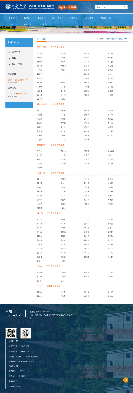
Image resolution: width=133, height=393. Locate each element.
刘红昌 (63, 187)
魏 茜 (110, 87)
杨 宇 (86, 200)
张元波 (86, 136)
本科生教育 (56, 18)
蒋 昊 (110, 62)
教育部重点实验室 (15, 357)
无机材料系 (25, 351)
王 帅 (110, 136)
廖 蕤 (39, 232)
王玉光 (86, 196)
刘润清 (86, 70)
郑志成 (86, 257)
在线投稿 (12, 371)
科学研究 (89, 18)
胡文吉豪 (111, 151)
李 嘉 (86, 292)
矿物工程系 (13, 346)
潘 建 (63, 127)
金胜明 (39, 155)
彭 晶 (110, 240)
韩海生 (86, 58)
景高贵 (110, 224)
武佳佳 (39, 91)
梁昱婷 (63, 272)
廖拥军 (86, 272)
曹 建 (39, 53)
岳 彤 (63, 95)
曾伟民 (63, 204)
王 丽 (63, 87)
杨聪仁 (110, 91)
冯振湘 (39, 115)
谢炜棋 (39, 200)
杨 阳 (39, 281)
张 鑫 (63, 131)
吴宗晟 (86, 296)
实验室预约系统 (15, 386)
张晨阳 (86, 95)
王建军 (110, 83)
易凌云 (86, 127)
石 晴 (63, 78)
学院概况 (13, 18)
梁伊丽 (39, 187)
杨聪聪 (39, 123)
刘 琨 (63, 155)
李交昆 (110, 183)
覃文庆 (39, 78)
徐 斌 (86, 119)
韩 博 (39, 224)
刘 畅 (110, 292)
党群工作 (42, 18)
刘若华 (39, 296)
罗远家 (63, 236)
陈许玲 (63, 111)
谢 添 (86, 249)
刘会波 (86, 232)
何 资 (63, 224)
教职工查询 (17, 64)
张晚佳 (39, 257)
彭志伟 (39, 131)
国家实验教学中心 (32, 357)
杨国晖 (110, 277)
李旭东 (110, 228)
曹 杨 (39, 219)
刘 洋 (39, 191)
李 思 (86, 228)
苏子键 (39, 136)
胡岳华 (39, 62)
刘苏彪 (110, 70)
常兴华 (39, 151)
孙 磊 (110, 78)
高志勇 (86, 53)
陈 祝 (39, 179)
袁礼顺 (110, 127)
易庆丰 (110, 296)
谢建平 (110, 196)
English (21, 371)
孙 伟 (39, 83)
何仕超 (39, 119)
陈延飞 (63, 151)
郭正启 (110, 115)
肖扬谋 (86, 277)
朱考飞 (63, 261)
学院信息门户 (14, 381)
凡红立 (86, 219)
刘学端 (110, 187)
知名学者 (16, 52)
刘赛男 (86, 155)
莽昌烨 (39, 240)
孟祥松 (86, 74)
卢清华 (39, 159)
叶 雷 (63, 253)
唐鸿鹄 (63, 83)
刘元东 (63, 191)
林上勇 (110, 66)
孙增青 (63, 136)
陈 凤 (39, 111)
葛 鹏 (110, 53)
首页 (107, 39)
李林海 (63, 228)
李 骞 (110, 123)
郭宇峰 (86, 115)
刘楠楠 (110, 232)
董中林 (86, 111)
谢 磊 (63, 91)
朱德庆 (86, 140)
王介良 (86, 244)
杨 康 (39, 253)
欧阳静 (63, 159)
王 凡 (63, 244)
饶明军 (86, 131)
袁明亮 (63, 163)
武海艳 (63, 277)
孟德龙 (86, 191)
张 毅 (110, 163)
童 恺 (39, 277)
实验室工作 (106, 18)
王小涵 (39, 140)
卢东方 (63, 70)
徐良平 (110, 249)
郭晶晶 (39, 292)
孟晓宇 (86, 240)
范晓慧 (110, 111)
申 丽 (39, 196)
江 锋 (86, 62)
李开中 (39, 228)
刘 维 (63, 74)
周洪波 (39, 208)
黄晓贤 (63, 119)
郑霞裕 (63, 99)
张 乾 (110, 253)
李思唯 (63, 66)
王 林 (110, 244)
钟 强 (63, 140)
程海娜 (63, 179)
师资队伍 (28, 18)
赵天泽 (63, 281)
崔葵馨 (86, 151)
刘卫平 (39, 74)
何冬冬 (63, 292)
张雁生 (86, 204)
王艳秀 (86, 159)
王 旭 (39, 249)
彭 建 (110, 74)
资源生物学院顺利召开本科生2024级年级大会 (27, 79)
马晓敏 (110, 236)
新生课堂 (22, 376)
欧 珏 (110, 272)
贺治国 (110, 179)
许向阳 (39, 163)
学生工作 (13, 24)
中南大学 (12, 376)
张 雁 (110, 131)
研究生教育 (72, 18)
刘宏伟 (86, 187)
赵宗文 (63, 257)
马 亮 (86, 236)
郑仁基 (39, 99)
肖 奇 (110, 159)
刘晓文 (110, 155)
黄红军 (63, 62)
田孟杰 (86, 83)
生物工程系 (25, 346)
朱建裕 (63, 208)
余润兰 (39, 204)
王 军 (63, 196)
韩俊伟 (110, 58)
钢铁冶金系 (13, 351)
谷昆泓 (63, 58)
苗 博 (110, 191)
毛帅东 (63, 240)
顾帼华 (39, 58)
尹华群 (110, 200)
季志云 (110, 119)
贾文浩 (86, 224)
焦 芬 (39, 66)
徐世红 (86, 91)
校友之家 (28, 24)
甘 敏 (63, 115)
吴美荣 (63, 249)
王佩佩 (86, 87)
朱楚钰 (39, 168)
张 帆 (86, 163)
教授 (14, 58)
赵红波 (110, 204)
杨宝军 (63, 200)
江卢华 (86, 183)
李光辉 (63, 123)
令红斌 (39, 70)
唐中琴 (39, 244)
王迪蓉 (63, 296)
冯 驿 (110, 219)
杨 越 (39, 95)
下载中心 (43, 24)
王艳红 (39, 87)
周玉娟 (110, 257)
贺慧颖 (39, 272)
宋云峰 (86, 78)
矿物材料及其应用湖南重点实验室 (21, 361)
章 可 (86, 253)
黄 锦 (62, 183)
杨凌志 (86, 123)
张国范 (110, 95)
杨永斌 (39, 127)
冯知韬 (63, 53)
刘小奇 (86, 66)
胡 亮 (39, 183)
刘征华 (39, 236)
